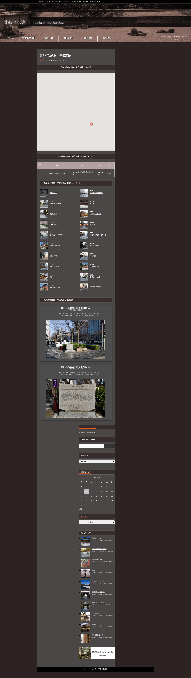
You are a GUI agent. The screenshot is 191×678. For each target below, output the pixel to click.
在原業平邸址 (53, 214)
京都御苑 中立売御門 (98, 592)
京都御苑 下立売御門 (98, 602)
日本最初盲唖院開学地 (96, 193)
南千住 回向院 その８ (99, 635)
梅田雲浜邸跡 (53, 193)
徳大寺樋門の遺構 (97, 559)
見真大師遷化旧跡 (95, 286)
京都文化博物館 (54, 266)
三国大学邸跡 (53, 256)
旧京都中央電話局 (95, 214)
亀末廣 (92, 203)
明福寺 (51, 277)
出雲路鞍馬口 (96, 613)
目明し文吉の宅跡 (95, 277)
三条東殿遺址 (53, 224)
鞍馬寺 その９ (96, 538)
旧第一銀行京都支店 (96, 266)
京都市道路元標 (94, 245)
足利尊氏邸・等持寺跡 (56, 235)
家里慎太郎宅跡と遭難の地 (98, 235)
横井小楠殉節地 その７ (99, 549)
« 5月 (80, 509)
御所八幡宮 (93, 224)
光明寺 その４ (96, 624)
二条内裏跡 (93, 256)
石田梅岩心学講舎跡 (55, 203)
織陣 (93, 570)
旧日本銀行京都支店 (55, 287)
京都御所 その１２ (98, 581)
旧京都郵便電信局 (55, 245)
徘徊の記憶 (102, 669)
